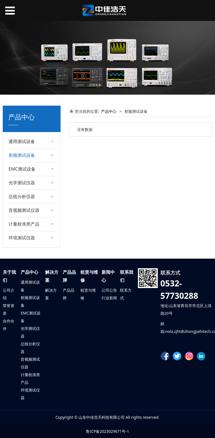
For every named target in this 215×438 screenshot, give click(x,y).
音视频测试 (30, 359)
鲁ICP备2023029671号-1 (107, 431)
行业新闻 (109, 297)
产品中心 (108, 111)
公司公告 (109, 290)
